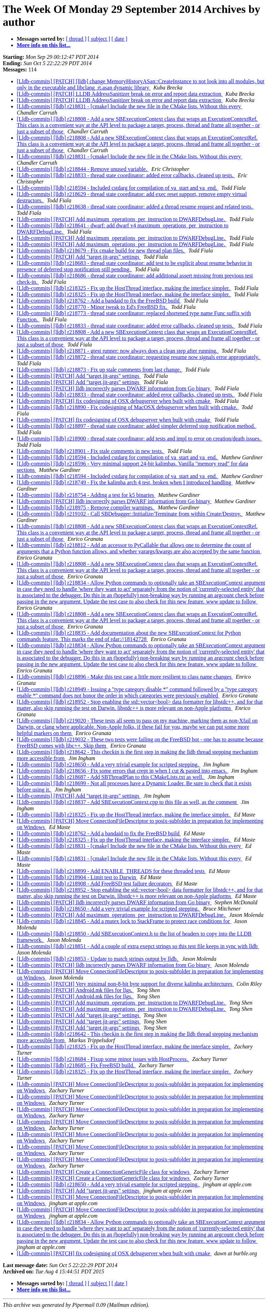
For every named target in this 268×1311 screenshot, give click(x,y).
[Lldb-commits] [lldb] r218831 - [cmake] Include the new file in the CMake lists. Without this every (129, 106)
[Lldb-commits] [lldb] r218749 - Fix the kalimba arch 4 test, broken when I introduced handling (125, 482)
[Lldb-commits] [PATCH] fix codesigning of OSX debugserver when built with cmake (114, 401)
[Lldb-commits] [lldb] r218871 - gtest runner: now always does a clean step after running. (118, 351)
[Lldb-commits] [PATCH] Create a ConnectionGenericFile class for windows (104, 1172)
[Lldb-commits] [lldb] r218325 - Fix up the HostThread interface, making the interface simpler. (124, 288)
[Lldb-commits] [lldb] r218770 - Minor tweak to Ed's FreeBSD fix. (92, 307)
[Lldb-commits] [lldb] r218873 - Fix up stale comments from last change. (100, 370)
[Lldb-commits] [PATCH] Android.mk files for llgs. (75, 990)
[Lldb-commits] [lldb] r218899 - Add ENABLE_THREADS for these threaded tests (111, 871)
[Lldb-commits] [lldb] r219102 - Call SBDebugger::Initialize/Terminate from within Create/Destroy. (130, 514)
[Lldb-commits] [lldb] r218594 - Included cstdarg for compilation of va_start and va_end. (117, 188)
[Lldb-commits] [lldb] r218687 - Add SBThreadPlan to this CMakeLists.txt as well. (111, 777)
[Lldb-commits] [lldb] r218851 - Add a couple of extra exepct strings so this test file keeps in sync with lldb (138, 946)
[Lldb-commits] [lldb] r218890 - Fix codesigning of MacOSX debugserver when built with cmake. (128, 407)
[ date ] (119, 39)
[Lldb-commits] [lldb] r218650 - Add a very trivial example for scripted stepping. (108, 764)
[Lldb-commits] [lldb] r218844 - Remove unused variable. (83, 169)
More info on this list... (43, 45)
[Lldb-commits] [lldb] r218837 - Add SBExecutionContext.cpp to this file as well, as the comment (127, 802)
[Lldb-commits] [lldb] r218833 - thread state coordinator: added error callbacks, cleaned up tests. (126, 175)
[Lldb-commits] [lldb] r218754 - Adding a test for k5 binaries (86, 495)
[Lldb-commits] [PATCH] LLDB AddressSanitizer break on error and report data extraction (120, 94)
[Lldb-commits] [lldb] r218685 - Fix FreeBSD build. (76, 1065)
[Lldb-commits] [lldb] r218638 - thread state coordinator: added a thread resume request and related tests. (135, 207)
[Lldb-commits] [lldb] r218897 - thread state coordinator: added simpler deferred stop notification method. (136, 426)
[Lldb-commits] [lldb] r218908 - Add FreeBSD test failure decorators (95, 884)
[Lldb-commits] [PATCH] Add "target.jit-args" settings (79, 257)
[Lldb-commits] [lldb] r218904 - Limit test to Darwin (77, 877)
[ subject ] (99, 39)
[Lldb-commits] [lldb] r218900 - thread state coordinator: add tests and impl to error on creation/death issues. (139, 439)
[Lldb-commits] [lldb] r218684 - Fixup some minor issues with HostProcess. (103, 1059)
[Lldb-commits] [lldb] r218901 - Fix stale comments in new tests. (91, 451)
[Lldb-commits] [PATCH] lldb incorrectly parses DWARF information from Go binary (114, 388)
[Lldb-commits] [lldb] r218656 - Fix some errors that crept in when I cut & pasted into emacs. (122, 771)
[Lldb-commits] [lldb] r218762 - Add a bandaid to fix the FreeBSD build (99, 301)
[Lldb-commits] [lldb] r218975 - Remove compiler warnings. (86, 507)
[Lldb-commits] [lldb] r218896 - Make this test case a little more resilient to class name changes (125, 677)
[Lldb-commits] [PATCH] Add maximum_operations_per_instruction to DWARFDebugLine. (121, 219)
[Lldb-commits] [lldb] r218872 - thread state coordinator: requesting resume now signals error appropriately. (139, 357)
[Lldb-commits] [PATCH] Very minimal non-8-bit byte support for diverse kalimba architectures (125, 984)
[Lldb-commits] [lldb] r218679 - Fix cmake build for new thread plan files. (101, 250)
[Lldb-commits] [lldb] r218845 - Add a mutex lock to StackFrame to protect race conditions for (124, 921)
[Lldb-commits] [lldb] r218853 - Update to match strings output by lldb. (98, 959)
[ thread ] (76, 39)
